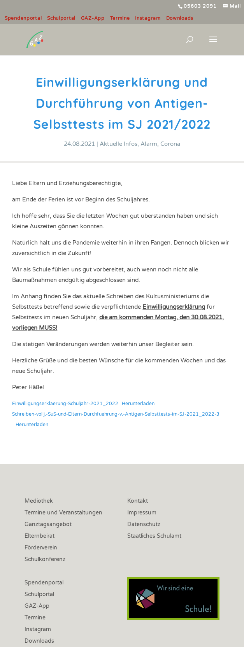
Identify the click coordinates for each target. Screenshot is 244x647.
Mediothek (39, 501)
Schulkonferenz (45, 560)
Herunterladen (138, 403)
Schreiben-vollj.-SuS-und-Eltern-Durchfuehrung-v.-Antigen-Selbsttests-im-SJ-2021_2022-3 (115, 414)
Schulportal (61, 18)
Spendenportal (23, 18)
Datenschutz (143, 525)
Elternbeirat (39, 536)
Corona (170, 143)
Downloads (179, 18)
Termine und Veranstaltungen (63, 513)
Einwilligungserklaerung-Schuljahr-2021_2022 (65, 403)
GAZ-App (93, 18)
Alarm (148, 143)
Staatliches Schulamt (154, 536)
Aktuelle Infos (118, 143)
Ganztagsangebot (48, 525)
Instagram (147, 18)
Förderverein (41, 548)
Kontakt (137, 501)
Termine (120, 18)
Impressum (141, 513)
